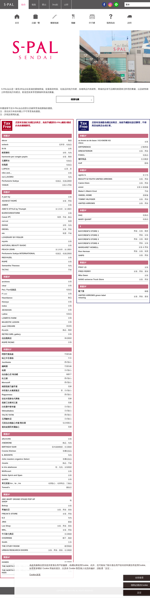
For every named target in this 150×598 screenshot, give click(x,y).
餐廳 (73, 23)
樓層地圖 (54, 23)
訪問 (129, 23)
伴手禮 (92, 23)
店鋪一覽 (36, 23)
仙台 (23, 4)
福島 (34, 4)
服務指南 (111, 23)
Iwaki (55, 4)
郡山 (44, 4)
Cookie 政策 (34, 574)
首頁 (17, 23)
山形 (66, 4)
